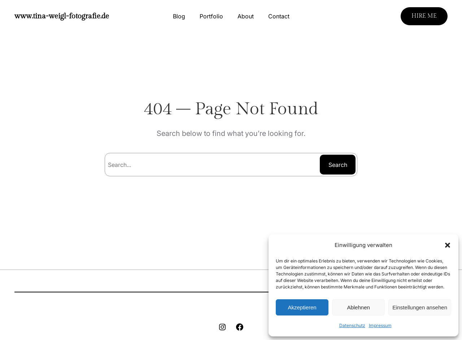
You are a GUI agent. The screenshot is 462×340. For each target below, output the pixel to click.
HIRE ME (424, 16)
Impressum (380, 325)
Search (337, 164)
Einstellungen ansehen (419, 307)
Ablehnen (358, 307)
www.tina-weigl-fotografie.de (61, 16)
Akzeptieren (302, 307)
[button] (447, 245)
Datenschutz (352, 325)
